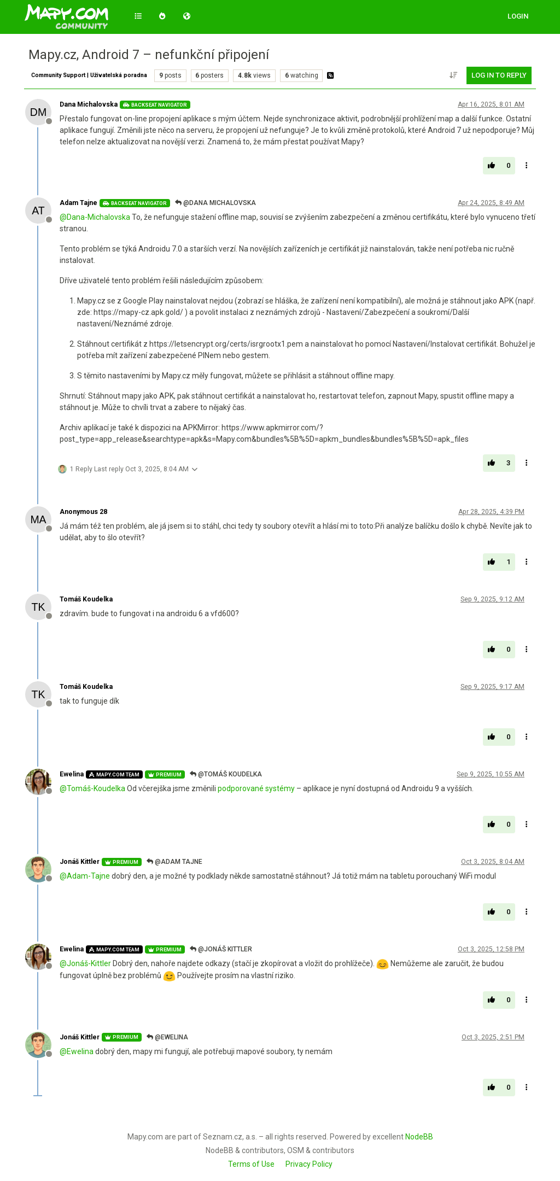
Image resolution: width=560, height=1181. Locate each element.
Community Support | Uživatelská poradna (89, 75)
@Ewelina (167, 1037)
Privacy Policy (308, 1164)
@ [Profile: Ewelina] (77, 1051)
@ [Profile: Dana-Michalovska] (95, 217)
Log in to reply (499, 75)
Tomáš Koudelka (86, 599)
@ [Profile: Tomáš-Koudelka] (92, 788)
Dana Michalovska (89, 104)
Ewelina (72, 774)
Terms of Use (251, 1164)
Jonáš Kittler (80, 862)
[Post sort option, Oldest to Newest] (454, 75)
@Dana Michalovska (215, 203)
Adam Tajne (78, 203)
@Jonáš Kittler (221, 949)
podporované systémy (256, 788)
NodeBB (419, 1136)
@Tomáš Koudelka (226, 774)
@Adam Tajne (174, 862)
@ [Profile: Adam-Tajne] (85, 876)
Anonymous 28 (83, 512)
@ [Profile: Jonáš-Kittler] (85, 963)
